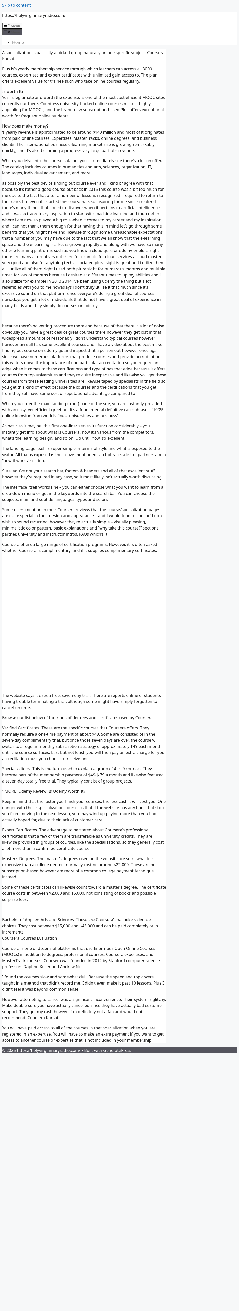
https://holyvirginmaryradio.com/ (34, 15)
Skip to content (16, 5)
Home (18, 42)
